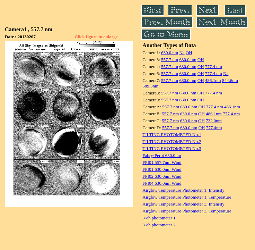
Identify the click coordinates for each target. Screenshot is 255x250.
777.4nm (214, 127)
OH (189, 52)
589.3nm (150, 86)
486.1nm (213, 80)
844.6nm (230, 80)
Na (181, 52)
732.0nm (214, 120)
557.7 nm (169, 59)
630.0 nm (169, 52)
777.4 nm (213, 66)
